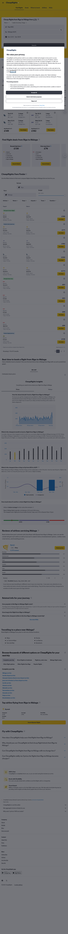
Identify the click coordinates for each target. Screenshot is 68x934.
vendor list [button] (13, 72)
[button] (34, 92)
